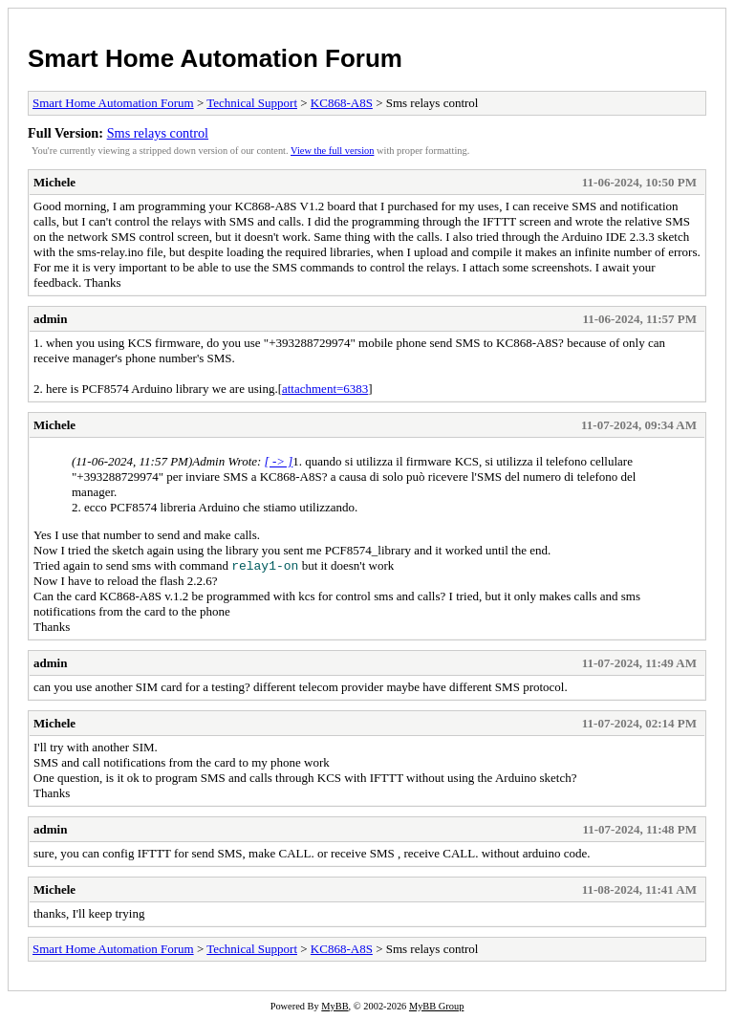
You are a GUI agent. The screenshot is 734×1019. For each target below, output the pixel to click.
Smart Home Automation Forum (215, 58)
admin (50, 319)
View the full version (332, 150)
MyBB (334, 1006)
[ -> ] (279, 461)
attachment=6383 (325, 388)
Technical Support (251, 103)
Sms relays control (157, 133)
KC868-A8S (342, 103)
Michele (54, 182)
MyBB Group (436, 1006)
